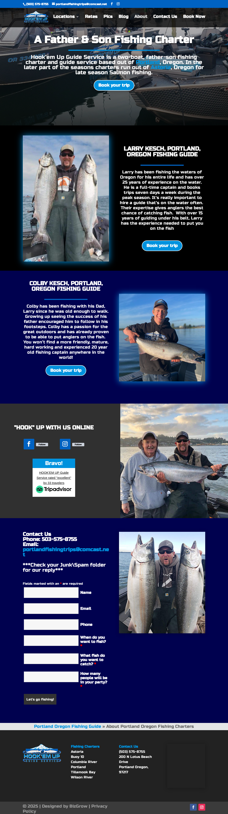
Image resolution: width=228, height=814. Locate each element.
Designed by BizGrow (64, 806)
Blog (123, 18)
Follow (42, 444)
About (140, 18)
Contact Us (165, 18)
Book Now (194, 18)
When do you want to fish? (93, 641)
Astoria (161, 67)
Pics (108, 18)
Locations (64, 18)
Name (85, 592)
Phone (86, 624)
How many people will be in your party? (93, 680)
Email (85, 608)
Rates (91, 18)
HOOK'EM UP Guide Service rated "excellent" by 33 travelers (54, 478)
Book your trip (114, 85)
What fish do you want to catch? (92, 659)
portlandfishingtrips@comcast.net (66, 552)
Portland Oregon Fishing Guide (67, 726)
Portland (148, 62)
